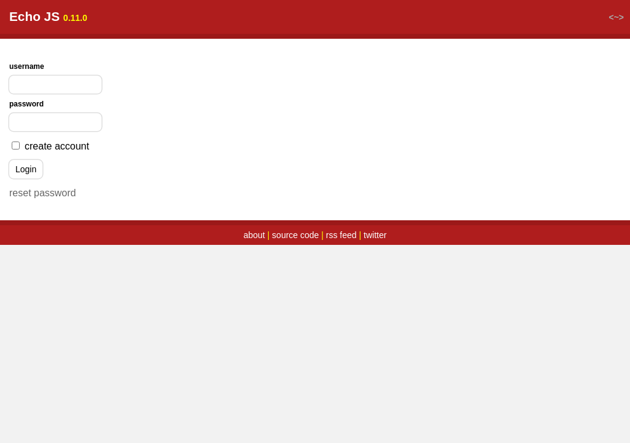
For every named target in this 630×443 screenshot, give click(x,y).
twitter (375, 235)
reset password (42, 193)
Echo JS (34, 16)
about (254, 235)
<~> (616, 17)
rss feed (341, 235)
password (26, 104)
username (26, 66)
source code (295, 235)
